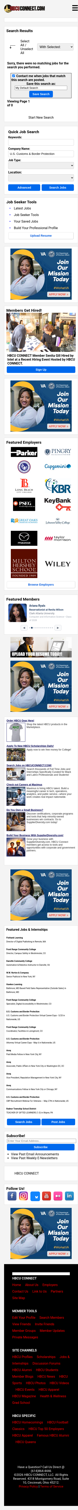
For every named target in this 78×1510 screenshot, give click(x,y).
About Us (31, 1285)
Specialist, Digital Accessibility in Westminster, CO (28, 1004)
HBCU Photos (36, 1383)
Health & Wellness (53, 1396)
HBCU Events (25, 1390)
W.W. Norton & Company (17, 973)
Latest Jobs (22, 208)
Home (16, 1285)
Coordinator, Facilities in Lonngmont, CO (24, 1031)
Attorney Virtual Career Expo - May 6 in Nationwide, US (30, 1043)
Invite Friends (44, 1324)
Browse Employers (41, 584)
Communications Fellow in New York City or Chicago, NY (31, 1089)
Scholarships (46, 1357)
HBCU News (46, 1376)
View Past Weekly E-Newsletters (34, 1158)
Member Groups (24, 1331)
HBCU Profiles (22, 1357)
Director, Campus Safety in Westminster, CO (26, 953)
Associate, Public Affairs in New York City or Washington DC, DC (35, 1066)
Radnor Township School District (21, 1109)
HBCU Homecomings (27, 1422)
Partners (57, 1291)
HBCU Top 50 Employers (46, 1429)
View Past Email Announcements (35, 1154)
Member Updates (52, 1331)
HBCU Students (47, 1370)
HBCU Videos (59, 1383)
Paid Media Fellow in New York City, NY (24, 1054)
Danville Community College (19, 961)
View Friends (21, 1324)
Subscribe (41, 1147)
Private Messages (25, 1337)
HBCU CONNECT (26, 1173)
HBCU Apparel (49, 1390)
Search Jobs (57, 187)
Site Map (18, 1298)
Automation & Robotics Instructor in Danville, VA (28, 965)
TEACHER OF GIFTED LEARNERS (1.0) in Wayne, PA (29, 1113)
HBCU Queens (26, 1442)
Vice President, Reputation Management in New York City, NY (33, 1078)
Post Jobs (58, 1122)
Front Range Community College (21, 949)
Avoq (8, 1050)
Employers (50, 1285)
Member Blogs (22, 1376)
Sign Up (41, 369)
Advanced (24, 187)
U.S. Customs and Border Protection (22, 1011)
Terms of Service (51, 1486)
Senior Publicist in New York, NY (20, 977)
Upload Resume (41, 235)
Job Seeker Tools (26, 215)
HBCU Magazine (24, 1396)
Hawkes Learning (14, 984)
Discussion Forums (46, 1363)
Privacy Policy (28, 1486)
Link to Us (39, 1291)
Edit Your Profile (23, 1318)
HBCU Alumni (22, 1370)
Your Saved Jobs (26, 221)
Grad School (21, 1403)
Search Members (51, 1318)
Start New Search (41, 117)
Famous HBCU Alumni (53, 1435)
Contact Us (20, 1291)
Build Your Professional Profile (36, 228)
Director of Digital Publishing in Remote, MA (26, 942)
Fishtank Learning (14, 938)
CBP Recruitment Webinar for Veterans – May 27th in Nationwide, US (37, 1101)
